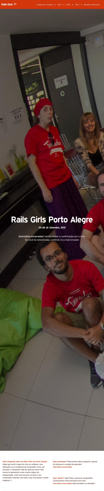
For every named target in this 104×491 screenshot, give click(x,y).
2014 (60, 5)
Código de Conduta (45, 5)
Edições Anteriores (92, 5)
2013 (68, 5)
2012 (77, 5)
